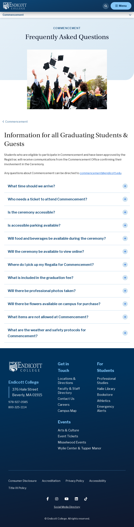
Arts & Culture (68, 430)
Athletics (103, 401)
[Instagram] (57, 499)
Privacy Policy (75, 481)
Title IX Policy (17, 488)
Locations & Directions (67, 381)
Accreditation (51, 481)
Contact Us (66, 399)
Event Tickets (68, 436)
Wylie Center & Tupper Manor (79, 448)
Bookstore (105, 395)
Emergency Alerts (105, 409)
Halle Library (106, 389)
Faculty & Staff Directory (69, 391)
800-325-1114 (17, 407)
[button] (67, 186)
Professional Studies (106, 381)
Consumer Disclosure (22, 481)
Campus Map (67, 411)
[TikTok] (85, 499)
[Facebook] (48, 499)
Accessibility (97, 481)
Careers (63, 405)
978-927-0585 (18, 401)
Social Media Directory (67, 506)
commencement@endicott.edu (100, 173)
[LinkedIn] (77, 499)
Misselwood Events (72, 442)
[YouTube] (67, 499)
